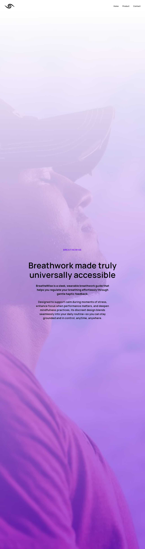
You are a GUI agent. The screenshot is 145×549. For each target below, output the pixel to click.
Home (116, 6)
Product (125, 6)
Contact (137, 6)
